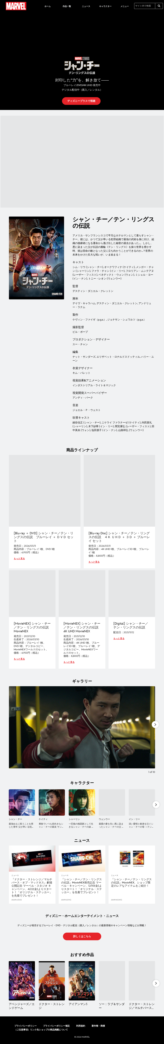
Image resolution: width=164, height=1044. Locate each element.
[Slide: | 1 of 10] (82, 732)
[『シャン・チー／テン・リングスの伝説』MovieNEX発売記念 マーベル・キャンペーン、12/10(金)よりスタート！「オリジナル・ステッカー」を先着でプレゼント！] (82, 886)
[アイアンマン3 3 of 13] (82, 980)
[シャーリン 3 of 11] (82, 802)
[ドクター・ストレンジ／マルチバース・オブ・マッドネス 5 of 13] (142, 980)
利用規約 (80, 1026)
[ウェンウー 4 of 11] (112, 802)
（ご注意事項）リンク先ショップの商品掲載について (41, 1029)
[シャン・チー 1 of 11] (22, 802)
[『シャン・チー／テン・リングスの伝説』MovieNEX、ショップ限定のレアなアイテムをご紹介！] (132, 883)
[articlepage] (32, 858)
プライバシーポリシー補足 (56, 1026)
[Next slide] (150, 732)
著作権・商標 (98, 1026)
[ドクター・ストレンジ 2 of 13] (52, 980)
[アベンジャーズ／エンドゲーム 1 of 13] (22, 980)
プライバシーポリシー (25, 1026)
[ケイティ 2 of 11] (52, 802)
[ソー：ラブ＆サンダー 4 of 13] (112, 980)
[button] (81, 101)
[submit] (159, 6)
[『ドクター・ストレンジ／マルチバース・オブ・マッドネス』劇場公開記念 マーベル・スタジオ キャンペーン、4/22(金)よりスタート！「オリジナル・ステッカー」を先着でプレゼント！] (32, 887)
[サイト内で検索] (144, 6)
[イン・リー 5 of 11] (142, 802)
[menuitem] (47, 6)
